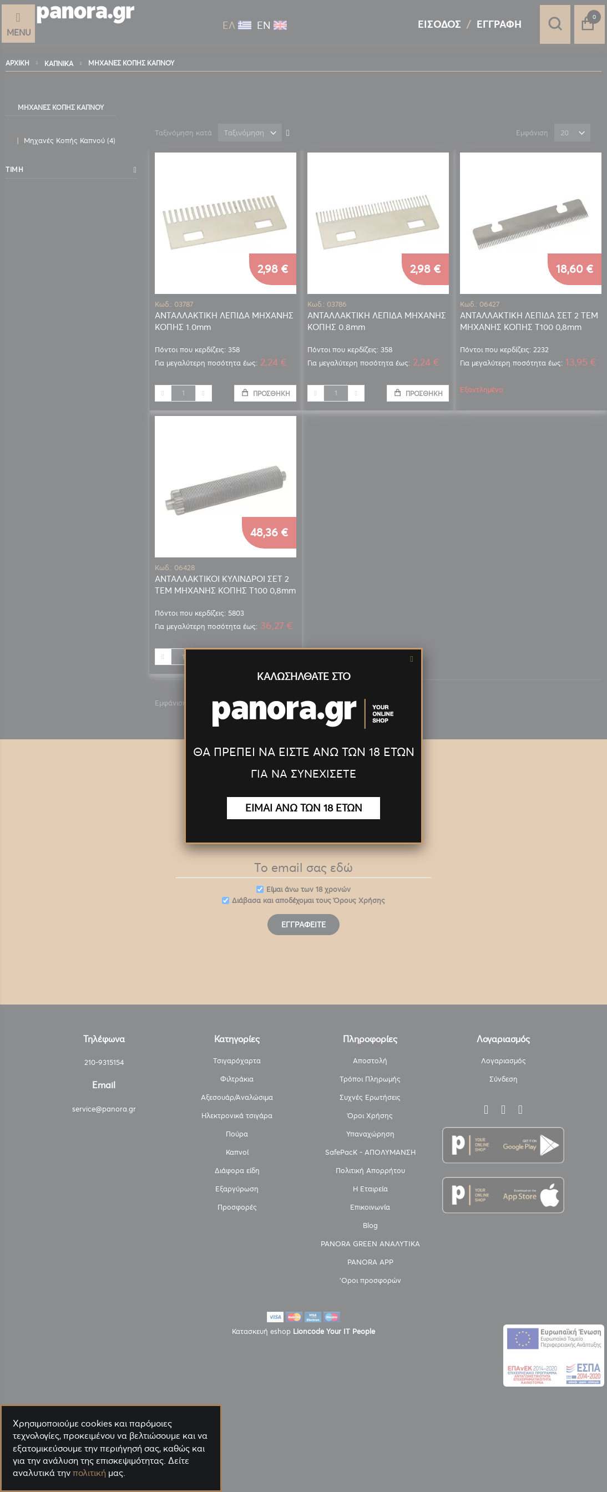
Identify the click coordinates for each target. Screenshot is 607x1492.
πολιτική (89, 1472)
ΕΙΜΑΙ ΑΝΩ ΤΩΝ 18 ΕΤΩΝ (303, 807)
